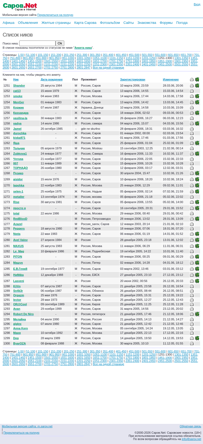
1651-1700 (100, 61)
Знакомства (146, 23)
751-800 (15, 58)
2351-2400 (133, 64)
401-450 (121, 54)
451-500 (134, 54)
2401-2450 (149, 64)
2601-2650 (18, 67)
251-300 (82, 54)
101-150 (43, 54)
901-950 (54, 58)
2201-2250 (84, 64)
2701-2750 (51, 67)
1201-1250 (149, 58)
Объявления (28, 23)
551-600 (160, 54)
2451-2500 (165, 64)
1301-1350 (181, 58)
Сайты (128, 23)
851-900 (41, 58)
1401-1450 (18, 61)
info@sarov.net (191, 439)
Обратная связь (190, 426)
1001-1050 (84, 58)
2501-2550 (181, 64)
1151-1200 (133, 58)
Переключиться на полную (55, 14)
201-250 (69, 54)
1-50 (21, 54)
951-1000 (68, 58)
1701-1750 (116, 61)
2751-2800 (67, 67)
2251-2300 (100, 64)
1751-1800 (133, 61)
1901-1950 (181, 61)
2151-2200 (67, 64)
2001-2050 (18, 64)
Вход (197, 4)
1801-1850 (149, 61)
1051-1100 (100, 58)
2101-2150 (51, 64)
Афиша (8, 23)
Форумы (166, 23)
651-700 (186, 54)
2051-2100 (35, 64)
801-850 (28, 58)
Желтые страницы (56, 23)
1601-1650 (84, 61)
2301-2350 (116, 64)
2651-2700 (35, 67)
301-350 (95, 54)
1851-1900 (165, 61)
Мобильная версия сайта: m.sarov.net (27, 426)
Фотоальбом (110, 23)
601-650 (173, 54)
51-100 (30, 54)
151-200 (55, 54)
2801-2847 (84, 67)
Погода (182, 23)
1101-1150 (116, 58)
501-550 (147, 54)
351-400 (108, 54)
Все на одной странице (108, 67)
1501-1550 (51, 61)
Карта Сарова (85, 23)
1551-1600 (67, 61)
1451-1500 (35, 61)
